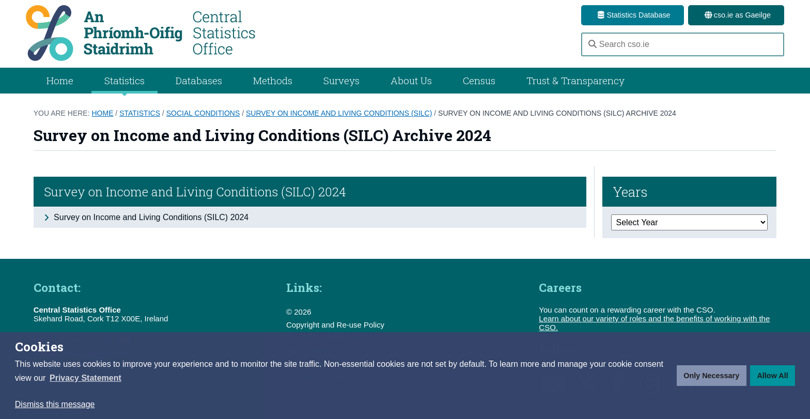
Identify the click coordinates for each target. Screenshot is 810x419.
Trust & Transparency (575, 80)
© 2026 (298, 311)
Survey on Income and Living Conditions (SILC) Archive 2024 (557, 113)
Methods (272, 80)
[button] (85, 378)
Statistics (139, 113)
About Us (411, 80)
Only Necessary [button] (711, 375)
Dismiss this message (55, 404)
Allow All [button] (772, 375)
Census (479, 80)
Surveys (341, 80)
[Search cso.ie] (682, 44)
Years (630, 191)
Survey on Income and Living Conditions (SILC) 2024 (195, 191)
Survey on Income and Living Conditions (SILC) (339, 113)
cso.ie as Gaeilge (736, 15)
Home (59, 80)
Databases (199, 80)
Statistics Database (632, 15)
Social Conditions (203, 113)
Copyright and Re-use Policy (335, 324)
